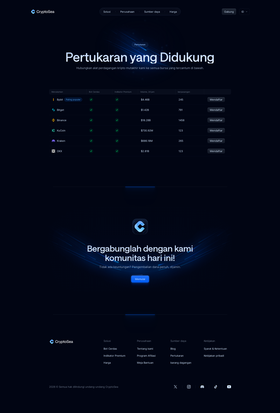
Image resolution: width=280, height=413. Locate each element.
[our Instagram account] (189, 387)
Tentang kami (145, 348)
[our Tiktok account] (216, 387)
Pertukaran (177, 355)
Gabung (229, 12)
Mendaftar (216, 99)
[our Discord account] (202, 387)
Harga (173, 11)
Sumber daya (152, 11)
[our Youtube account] (229, 387)
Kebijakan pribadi (214, 355)
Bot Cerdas (110, 348)
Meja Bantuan (145, 362)
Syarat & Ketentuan (215, 348)
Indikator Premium (114, 355)
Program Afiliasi (146, 355)
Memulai (140, 279)
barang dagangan (180, 362)
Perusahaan (127, 11)
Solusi (107, 11)
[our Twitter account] (175, 387)
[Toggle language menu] (244, 12)
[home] (43, 11)
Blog (173, 348)
